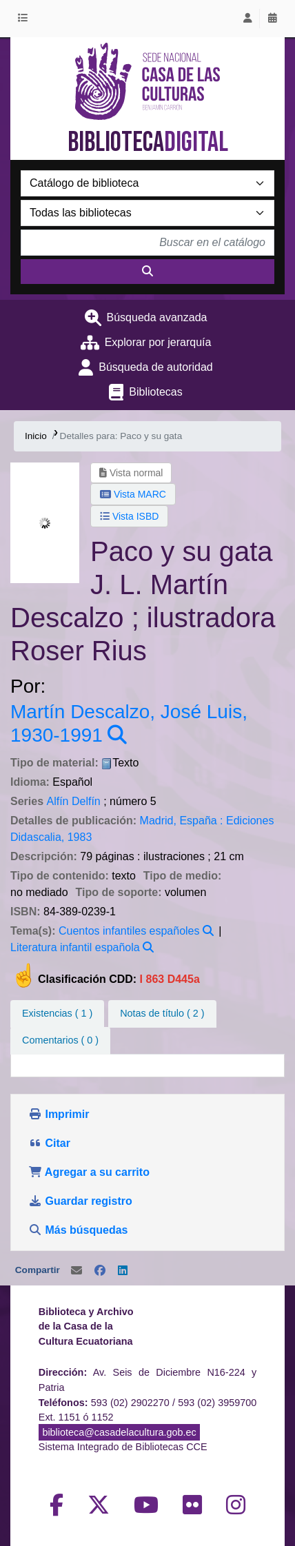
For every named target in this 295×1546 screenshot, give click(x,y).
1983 (80, 837)
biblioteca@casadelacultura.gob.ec (119, 1432)
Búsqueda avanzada (157, 317)
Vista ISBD (129, 516)
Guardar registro (81, 1201)
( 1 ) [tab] (57, 1013)
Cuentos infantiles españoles (129, 931)
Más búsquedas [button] (79, 1230)
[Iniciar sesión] (247, 19)
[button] (25, 19)
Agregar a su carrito (89, 1172)
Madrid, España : (181, 820)
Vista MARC (133, 494)
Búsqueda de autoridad (155, 367)
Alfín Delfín (73, 801)
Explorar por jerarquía (158, 342)
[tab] (162, 1014)
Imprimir (58, 1114)
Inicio (36, 436)
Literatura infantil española (75, 947)
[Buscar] (147, 271)
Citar (49, 1143)
